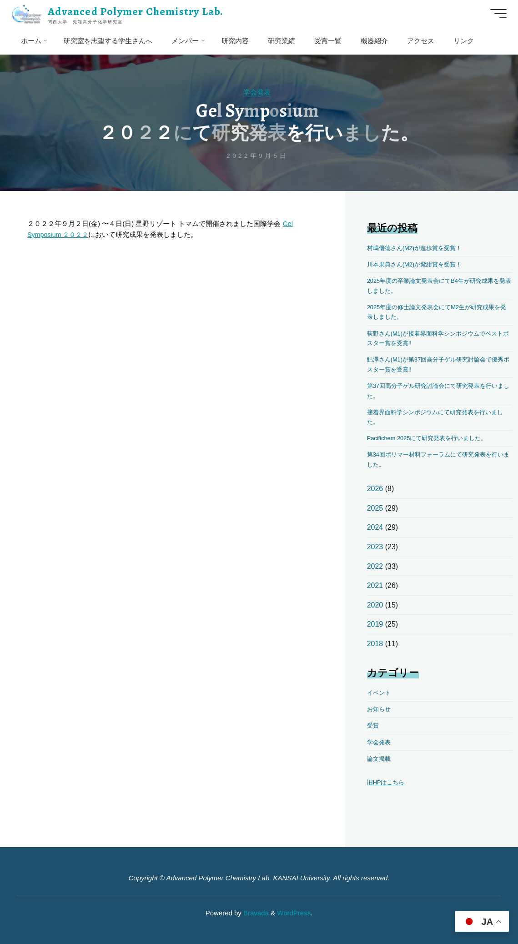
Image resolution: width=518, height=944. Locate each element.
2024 (375, 527)
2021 (375, 585)
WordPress (294, 913)
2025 (375, 508)
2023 (375, 547)
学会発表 (256, 92)
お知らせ (379, 709)
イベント (379, 692)
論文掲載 (379, 758)
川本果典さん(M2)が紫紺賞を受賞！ (418, 264)
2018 (375, 644)
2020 (375, 605)
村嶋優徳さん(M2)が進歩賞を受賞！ (418, 248)
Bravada (255, 913)
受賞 (373, 725)
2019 (375, 624)
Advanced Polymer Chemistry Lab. (138, 11)
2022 (375, 566)
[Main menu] (496, 13)
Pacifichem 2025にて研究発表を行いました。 (431, 438)
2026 (375, 488)
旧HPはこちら (387, 782)
